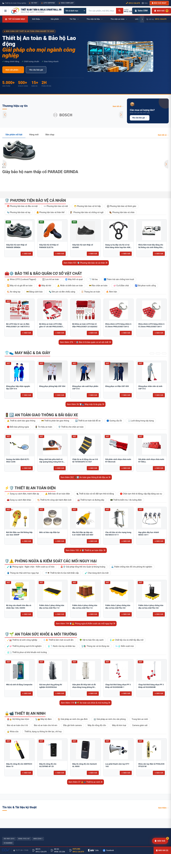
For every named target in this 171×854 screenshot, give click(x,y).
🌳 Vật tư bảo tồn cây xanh (91, 640)
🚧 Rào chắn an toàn (98, 285)
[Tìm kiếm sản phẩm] (101, 11)
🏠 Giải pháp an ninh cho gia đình (73, 719)
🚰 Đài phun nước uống (145, 285)
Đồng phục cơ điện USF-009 (117, 386)
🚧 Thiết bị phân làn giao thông (55, 421)
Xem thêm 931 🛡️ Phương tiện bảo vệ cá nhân (86, 263)
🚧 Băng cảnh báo (34, 292)
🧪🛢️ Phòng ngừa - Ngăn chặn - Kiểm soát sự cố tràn (30, 567)
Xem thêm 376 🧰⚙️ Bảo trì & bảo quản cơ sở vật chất (85, 342)
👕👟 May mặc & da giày (27, 353)
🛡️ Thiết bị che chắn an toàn (70, 427)
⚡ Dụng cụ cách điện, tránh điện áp (23, 494)
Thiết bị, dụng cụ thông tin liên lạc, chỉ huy (43, 731)
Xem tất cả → (118, 106)
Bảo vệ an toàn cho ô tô (17, 725)
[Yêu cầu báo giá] (160, 841)
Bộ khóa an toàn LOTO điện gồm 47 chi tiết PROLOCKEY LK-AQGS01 (51, 326)
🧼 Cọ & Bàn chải (121, 285)
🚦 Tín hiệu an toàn (43, 427)
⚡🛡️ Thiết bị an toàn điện (30, 488)
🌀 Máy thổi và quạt (74, 279)
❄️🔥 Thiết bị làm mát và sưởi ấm (58, 640)
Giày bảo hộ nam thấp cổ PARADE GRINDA (40, 171)
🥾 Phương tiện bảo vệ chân (121, 212)
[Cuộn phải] (142, 19)
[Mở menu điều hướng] (5, 11)
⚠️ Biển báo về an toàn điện (57, 494)
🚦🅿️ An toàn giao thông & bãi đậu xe (41, 415)
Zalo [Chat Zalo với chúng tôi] (145, 3)
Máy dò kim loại (119, 725)
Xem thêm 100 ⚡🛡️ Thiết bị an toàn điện (85, 550)
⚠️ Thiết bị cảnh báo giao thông (21, 421)
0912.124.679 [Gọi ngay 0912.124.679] (133, 3)
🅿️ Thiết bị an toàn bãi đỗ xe (87, 421)
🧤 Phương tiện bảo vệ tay (18, 212)
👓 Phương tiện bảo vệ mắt (56, 206)
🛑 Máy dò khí (44, 285)
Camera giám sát (139, 725)
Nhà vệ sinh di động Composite (19, 684)
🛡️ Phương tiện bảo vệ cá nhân (35, 200)
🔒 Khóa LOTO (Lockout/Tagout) (21, 279)
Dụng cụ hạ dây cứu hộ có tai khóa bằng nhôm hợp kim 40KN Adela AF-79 (118, 247)
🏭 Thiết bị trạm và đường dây (90, 500)
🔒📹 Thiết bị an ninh (25, 713)
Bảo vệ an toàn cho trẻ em (45, 725)
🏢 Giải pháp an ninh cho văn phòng (110, 719)
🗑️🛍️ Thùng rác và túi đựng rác (95, 646)
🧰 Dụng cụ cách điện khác (19, 500)
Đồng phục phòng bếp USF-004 (52, 386)
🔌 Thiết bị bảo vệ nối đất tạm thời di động (95, 494)
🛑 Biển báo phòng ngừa (18, 427)
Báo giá (26, 254)
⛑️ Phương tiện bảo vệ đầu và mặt (22, 206)
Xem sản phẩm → (13, 70)
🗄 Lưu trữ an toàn (50, 279)
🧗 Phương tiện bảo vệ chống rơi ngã (86, 212)
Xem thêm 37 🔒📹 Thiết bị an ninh (85, 782)
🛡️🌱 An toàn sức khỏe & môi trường (41, 634)
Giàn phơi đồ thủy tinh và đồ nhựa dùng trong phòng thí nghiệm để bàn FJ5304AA (84, 687)
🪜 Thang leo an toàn (90, 292)
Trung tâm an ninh (140, 719)
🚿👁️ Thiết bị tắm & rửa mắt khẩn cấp (62, 573)
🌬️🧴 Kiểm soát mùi (124, 646)
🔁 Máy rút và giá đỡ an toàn (19, 285)
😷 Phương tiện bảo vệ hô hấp (87, 206)
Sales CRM (141, 10)
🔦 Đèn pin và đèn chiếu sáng (62, 292)
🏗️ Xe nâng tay (13, 292)
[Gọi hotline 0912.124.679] (128, 10)
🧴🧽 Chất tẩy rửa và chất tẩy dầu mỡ (126, 640)
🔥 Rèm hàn (111, 292)
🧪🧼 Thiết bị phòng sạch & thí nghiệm (24, 646)
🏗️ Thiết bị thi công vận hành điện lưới (54, 500)
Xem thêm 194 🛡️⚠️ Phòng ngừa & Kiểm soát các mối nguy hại (85, 623)
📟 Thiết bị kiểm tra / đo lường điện (126, 500)
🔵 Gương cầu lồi (114, 421)
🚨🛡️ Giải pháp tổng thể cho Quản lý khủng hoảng (82, 567)
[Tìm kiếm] (119, 11)
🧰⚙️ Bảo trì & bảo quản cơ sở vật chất (43, 273)
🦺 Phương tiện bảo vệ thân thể (50, 212)
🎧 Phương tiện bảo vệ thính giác (121, 206)
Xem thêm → (163, 808)
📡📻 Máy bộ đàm (43, 719)
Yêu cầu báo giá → (139, 118)
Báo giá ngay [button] (159, 3)
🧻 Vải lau (93, 279)
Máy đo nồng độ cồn (97, 725)
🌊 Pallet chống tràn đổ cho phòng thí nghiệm (131, 567)
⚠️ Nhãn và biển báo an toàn (70, 285)
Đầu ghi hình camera (72, 725)
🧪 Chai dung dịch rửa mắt (97, 573)
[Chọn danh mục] (75, 11)
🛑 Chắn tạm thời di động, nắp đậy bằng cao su (141, 494)
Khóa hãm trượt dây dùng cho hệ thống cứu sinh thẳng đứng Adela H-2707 (151, 247)
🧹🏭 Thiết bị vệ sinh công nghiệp (22, 640)
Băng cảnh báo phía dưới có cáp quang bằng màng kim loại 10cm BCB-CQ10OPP (52, 461)
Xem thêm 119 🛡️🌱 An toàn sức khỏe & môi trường (85, 703)
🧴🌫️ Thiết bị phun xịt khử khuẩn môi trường (27, 652)
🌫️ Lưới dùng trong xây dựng (141, 421)
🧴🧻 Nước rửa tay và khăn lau (61, 646)
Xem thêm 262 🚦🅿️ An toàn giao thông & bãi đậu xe (85, 477)
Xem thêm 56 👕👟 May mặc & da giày (85, 404)
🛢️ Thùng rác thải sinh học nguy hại (23, 573)
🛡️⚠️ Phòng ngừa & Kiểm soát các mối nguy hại (51, 561)
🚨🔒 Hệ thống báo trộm (18, 719)
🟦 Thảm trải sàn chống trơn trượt (119, 279)
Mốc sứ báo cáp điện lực (49, 532)
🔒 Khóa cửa (12, 731)
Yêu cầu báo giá (36, 70)
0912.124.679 (160, 19)
